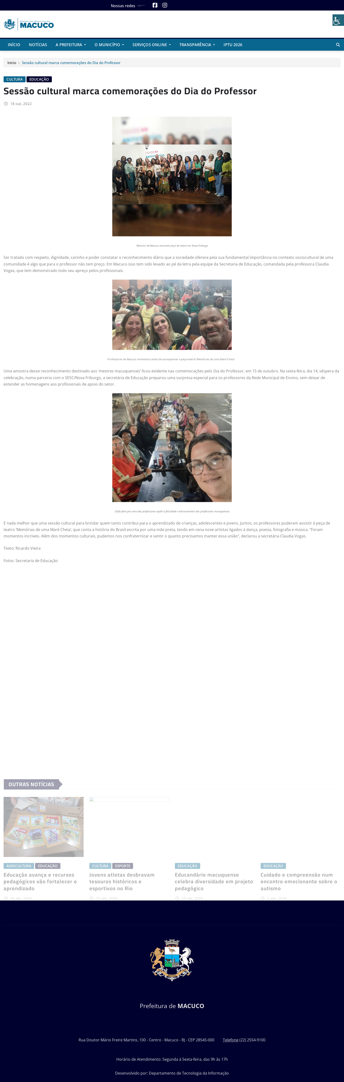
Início (14, 44)
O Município (109, 44)
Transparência (197, 44)
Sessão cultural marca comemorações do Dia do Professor (71, 64)
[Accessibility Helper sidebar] (338, 20)
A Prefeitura (71, 44)
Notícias (38, 44)
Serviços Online (152, 44)
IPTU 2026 (233, 44)
